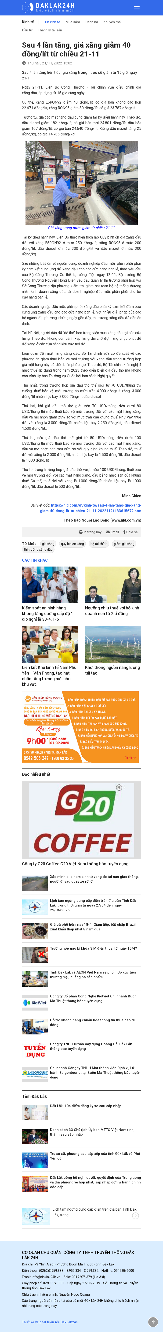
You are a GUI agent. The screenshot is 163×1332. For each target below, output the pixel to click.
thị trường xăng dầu (38, 549)
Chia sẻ (130, 532)
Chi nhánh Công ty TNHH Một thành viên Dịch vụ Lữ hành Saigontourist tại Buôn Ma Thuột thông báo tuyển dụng (95, 1072)
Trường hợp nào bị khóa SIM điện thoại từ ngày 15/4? (93, 948)
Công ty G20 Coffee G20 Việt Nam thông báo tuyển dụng (75, 863)
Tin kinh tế (52, 22)
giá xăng (48, 544)
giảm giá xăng (124, 544)
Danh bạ (92, 22)
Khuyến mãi (112, 22)
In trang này (90, 532)
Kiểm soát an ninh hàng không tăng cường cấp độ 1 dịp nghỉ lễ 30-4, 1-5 (47, 613)
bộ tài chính (99, 544)
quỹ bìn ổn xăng (72, 544)
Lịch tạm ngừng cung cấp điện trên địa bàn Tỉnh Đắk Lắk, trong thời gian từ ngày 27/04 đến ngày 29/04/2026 (93, 905)
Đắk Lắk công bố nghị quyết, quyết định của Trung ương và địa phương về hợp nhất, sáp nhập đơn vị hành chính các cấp (95, 1182)
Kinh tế (28, 22)
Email (112, 532)
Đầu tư (27, 30)
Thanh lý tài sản (50, 30)
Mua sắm (73, 22)
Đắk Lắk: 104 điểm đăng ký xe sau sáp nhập (85, 1106)
